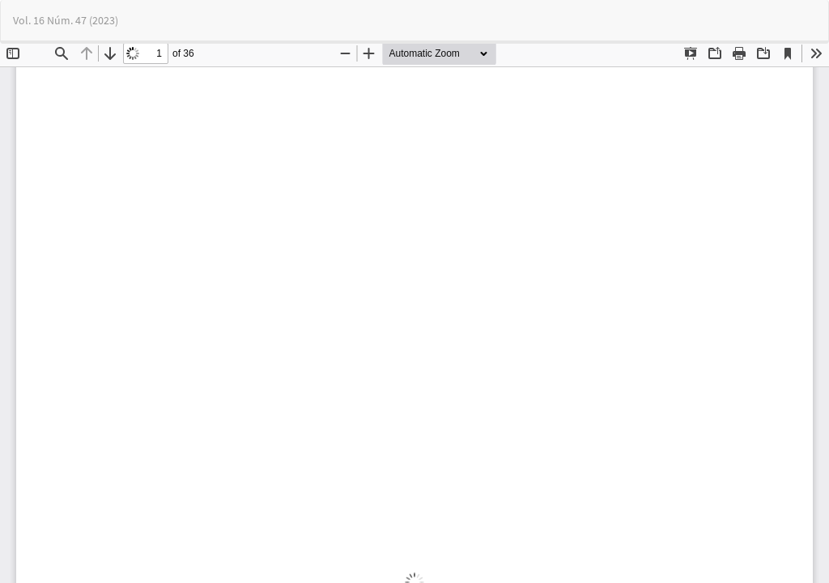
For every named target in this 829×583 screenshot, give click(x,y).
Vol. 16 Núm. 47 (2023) (65, 20)
